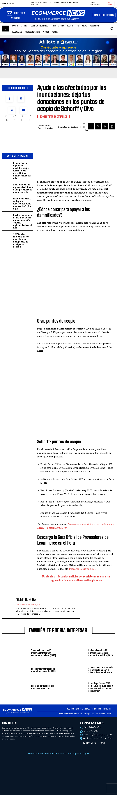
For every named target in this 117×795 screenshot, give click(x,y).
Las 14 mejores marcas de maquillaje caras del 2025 (43, 670)
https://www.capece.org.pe (28, 604)
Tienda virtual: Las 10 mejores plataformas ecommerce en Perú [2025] (43, 653)
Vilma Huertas (49, 127)
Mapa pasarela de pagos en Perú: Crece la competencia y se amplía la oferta (23, 188)
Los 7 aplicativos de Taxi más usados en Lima (42, 687)
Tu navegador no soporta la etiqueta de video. (58, 53)
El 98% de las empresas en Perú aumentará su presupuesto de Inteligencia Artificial (21, 240)
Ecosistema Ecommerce (53, 116)
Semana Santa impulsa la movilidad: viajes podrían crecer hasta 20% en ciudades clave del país (22, 171)
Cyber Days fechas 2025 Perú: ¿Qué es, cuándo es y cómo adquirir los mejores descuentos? (100, 687)
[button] (112, 28)
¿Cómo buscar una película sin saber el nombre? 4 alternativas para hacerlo (100, 670)
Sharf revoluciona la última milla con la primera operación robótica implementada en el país (22, 221)
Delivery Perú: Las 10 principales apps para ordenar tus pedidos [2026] (100, 653)
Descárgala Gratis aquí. (82, 568)
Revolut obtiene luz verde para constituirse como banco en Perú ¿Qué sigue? (22, 203)
